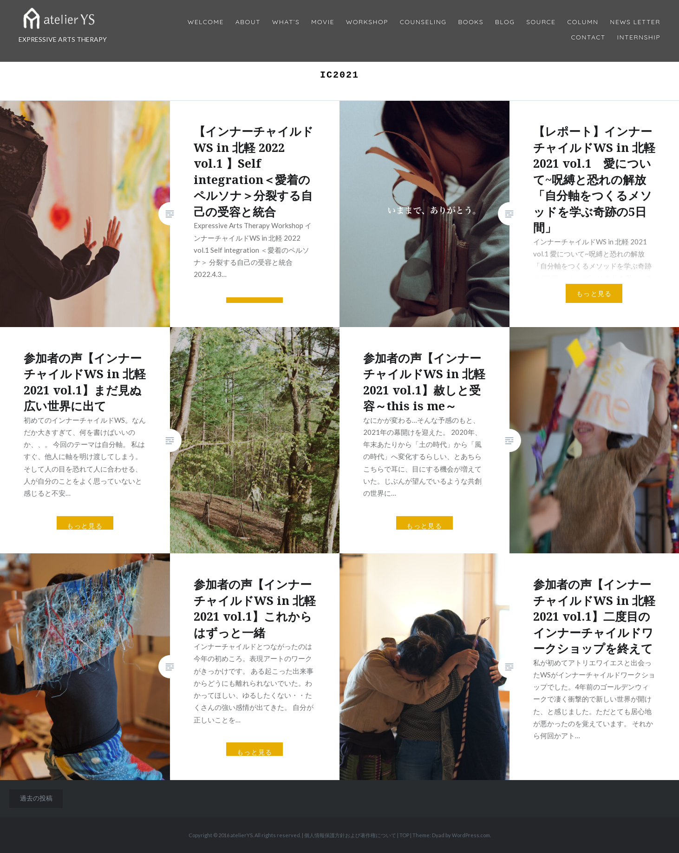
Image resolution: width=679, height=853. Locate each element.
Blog (505, 22)
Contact (588, 37)
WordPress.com (471, 835)
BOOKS (470, 22)
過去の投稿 (36, 798)
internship (638, 37)
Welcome (206, 22)
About (248, 22)
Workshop (367, 22)
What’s (286, 22)
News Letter (635, 22)
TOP (404, 835)
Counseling (423, 22)
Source (540, 22)
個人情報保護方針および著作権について (350, 835)
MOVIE (322, 22)
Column (582, 22)
